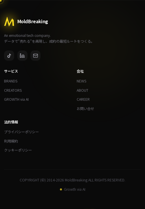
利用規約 (13, 141)
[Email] (35, 56)
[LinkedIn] (22, 56)
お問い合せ (87, 108)
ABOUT (84, 90)
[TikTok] (9, 56)
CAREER (85, 99)
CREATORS (15, 90)
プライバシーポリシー (23, 131)
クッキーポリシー (20, 150)
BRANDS (12, 81)
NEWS (83, 81)
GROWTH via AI (18, 99)
